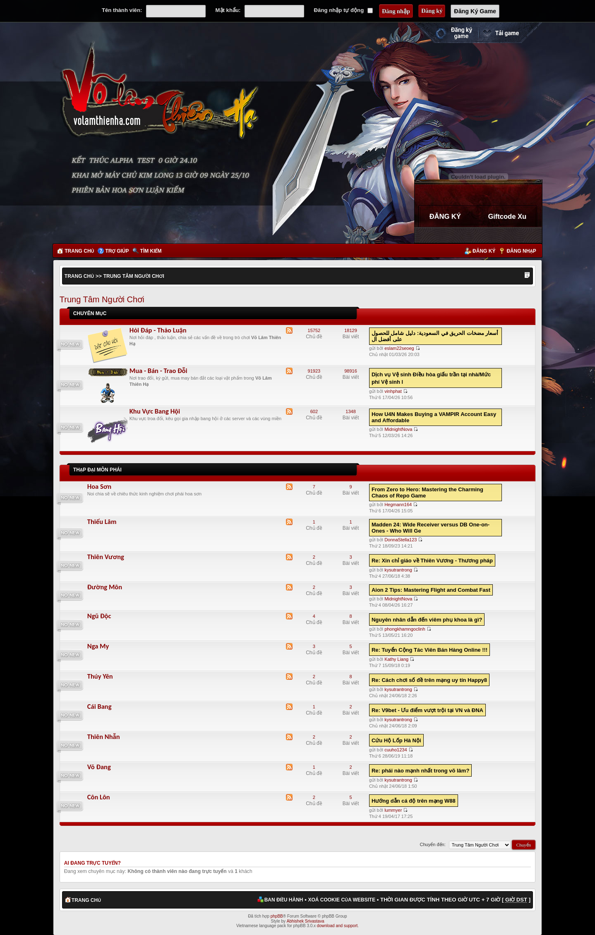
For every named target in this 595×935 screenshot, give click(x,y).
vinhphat (393, 391)
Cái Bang (99, 706)
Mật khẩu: (228, 10)
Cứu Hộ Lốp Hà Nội (396, 740)
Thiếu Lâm (102, 521)
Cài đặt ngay (510, 32)
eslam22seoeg (399, 348)
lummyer (393, 810)
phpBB (277, 916)
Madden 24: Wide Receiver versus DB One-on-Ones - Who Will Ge (430, 527)
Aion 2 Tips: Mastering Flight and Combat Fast (431, 590)
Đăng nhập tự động (343, 10)
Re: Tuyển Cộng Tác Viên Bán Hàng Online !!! (429, 650)
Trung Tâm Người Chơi (133, 276)
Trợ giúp (117, 251)
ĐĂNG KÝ (445, 216)
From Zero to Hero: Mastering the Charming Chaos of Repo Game (427, 492)
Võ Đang (99, 767)
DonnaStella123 (400, 539)
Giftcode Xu (507, 216)
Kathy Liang (396, 659)
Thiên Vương (105, 556)
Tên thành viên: (122, 10)
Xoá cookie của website (341, 900)
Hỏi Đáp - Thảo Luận (158, 330)
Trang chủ (79, 251)
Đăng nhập (521, 251)
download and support (337, 925)
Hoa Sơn (99, 486)
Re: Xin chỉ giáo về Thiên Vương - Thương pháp (432, 560)
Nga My (98, 646)
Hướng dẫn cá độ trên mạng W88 (414, 801)
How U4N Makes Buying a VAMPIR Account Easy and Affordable (434, 417)
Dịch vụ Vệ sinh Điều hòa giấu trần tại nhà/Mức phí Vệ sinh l (431, 378)
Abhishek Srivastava (305, 921)
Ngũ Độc (99, 616)
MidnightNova (398, 429)
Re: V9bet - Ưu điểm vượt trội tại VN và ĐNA (427, 710)
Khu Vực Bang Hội (155, 411)
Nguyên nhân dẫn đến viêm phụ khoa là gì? (427, 620)
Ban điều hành (283, 900)
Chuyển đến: (433, 844)
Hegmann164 (398, 504)
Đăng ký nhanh (445, 32)
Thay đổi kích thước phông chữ (527, 276)
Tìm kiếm (151, 251)
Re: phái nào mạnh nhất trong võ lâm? (420, 771)
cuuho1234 (395, 749)
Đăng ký (484, 251)
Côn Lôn (98, 797)
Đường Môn (104, 587)
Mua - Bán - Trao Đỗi (158, 370)
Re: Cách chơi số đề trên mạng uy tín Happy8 (429, 680)
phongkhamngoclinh (404, 629)
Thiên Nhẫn (103, 736)
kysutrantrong (398, 569)
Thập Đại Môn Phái (97, 470)
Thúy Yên (100, 676)
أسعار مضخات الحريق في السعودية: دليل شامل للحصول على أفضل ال (435, 336)
